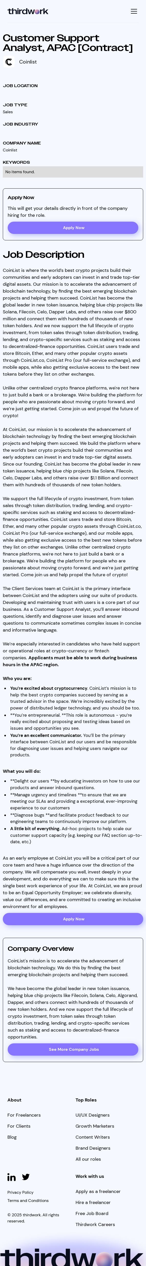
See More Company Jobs (74, 1049)
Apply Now (74, 919)
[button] (133, 11)
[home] (28, 11)
